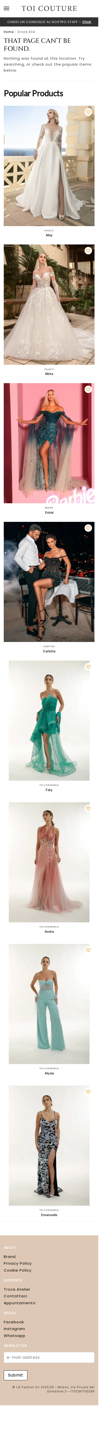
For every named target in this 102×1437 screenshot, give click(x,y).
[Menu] (11, 8)
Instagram (14, 1328)
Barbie (49, 507)
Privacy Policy (18, 1263)
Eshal (49, 512)
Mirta (49, 374)
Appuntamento (20, 1302)
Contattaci (15, 1296)
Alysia (49, 1073)
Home (9, 32)
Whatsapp (14, 1335)
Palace (49, 230)
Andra (49, 931)
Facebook (14, 1322)
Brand (10, 1256)
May (49, 235)
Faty (49, 790)
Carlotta (49, 651)
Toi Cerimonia (49, 785)
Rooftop (49, 646)
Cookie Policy (17, 1270)
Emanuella (49, 1215)
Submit (15, 1375)
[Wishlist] (88, 112)
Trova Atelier (17, 1289)
